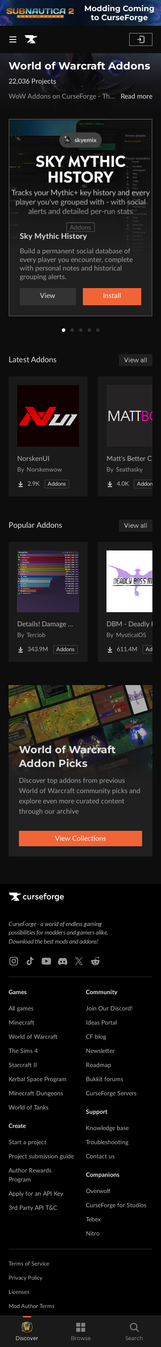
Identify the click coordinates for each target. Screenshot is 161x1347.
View (47, 295)
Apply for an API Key (36, 1194)
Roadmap (98, 1065)
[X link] (79, 961)
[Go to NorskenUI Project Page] (48, 436)
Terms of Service (29, 1264)
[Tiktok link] (30, 961)
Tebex (93, 1220)
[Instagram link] (14, 961)
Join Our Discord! (109, 1009)
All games (21, 1009)
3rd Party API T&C (33, 1208)
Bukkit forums (104, 1079)
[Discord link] (63, 961)
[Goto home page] (31, 39)
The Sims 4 (23, 1051)
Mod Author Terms (32, 1306)
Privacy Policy (26, 1278)
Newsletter (100, 1051)
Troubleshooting (107, 1143)
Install (112, 295)
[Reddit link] (95, 961)
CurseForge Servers (111, 1094)
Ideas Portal (101, 1023)
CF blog (96, 1037)
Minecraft (21, 1023)
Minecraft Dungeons (36, 1094)
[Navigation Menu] (13, 39)
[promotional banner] (80, 13)
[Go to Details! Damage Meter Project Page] (48, 602)
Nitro (93, 1234)
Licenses (19, 1292)
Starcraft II (23, 1065)
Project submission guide (41, 1157)
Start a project (27, 1143)
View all (135, 360)
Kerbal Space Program (38, 1079)
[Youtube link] (46, 961)
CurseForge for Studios (116, 1206)
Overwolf (98, 1191)
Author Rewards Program (30, 1175)
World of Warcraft (33, 1037)
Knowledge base (107, 1128)
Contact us (100, 1157)
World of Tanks (29, 1108)
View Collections (80, 838)
